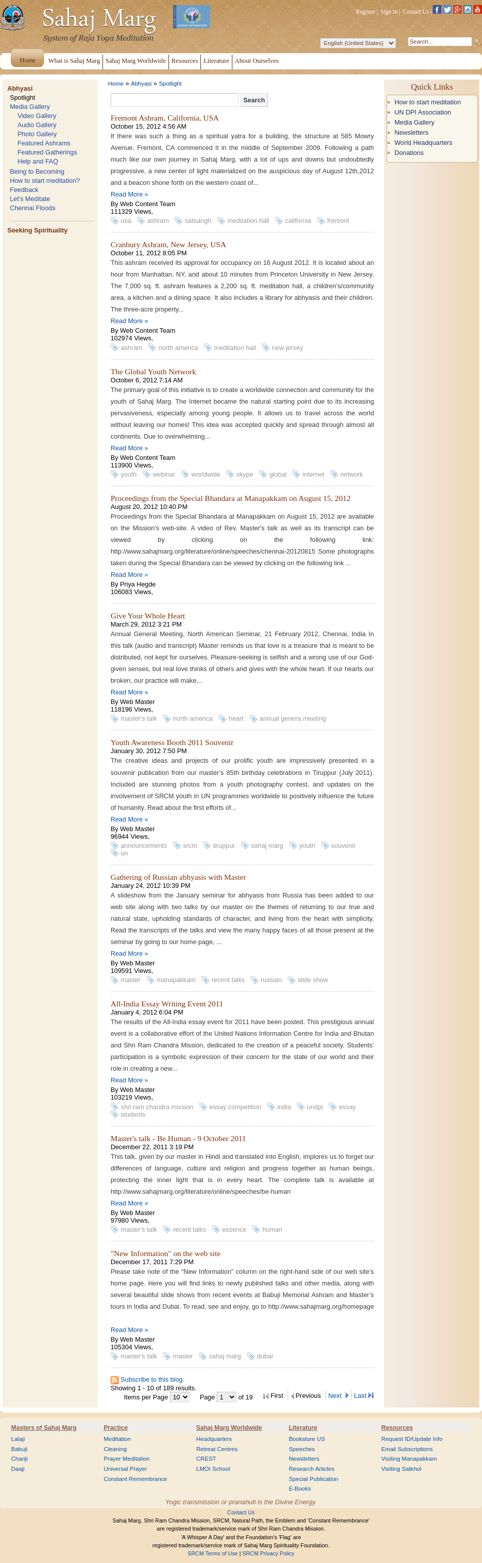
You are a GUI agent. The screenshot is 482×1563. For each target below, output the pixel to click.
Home (116, 84)
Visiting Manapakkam (409, 1459)
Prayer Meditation (127, 1459)
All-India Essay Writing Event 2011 (167, 1003)
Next (335, 1395)
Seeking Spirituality (37, 230)
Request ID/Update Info (412, 1439)
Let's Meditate (30, 199)
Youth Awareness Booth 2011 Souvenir (172, 742)
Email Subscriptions (407, 1449)
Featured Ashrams (44, 143)
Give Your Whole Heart (148, 615)
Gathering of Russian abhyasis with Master (178, 877)
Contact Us (416, 12)
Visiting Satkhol (402, 1469)
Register (365, 12)
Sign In (389, 12)
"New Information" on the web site (166, 1253)
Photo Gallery (37, 134)
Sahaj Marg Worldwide (229, 1427)
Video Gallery (36, 116)
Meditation (117, 1439)
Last (360, 1395)
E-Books (300, 1489)
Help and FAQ (37, 161)
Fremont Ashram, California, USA (165, 117)
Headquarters (214, 1439)
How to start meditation (427, 102)
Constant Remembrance (135, 1479)
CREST (206, 1459)
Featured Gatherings (47, 152)
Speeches (302, 1449)
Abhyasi (19, 88)
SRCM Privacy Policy (269, 1553)
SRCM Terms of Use (213, 1553)
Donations (409, 153)
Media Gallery (30, 106)
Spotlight (22, 97)
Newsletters (411, 132)
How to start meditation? (45, 180)
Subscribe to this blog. (153, 1379)
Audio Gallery (36, 125)
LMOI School (213, 1469)
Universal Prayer (125, 1469)
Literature (303, 1427)
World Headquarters (423, 142)
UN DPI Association (422, 112)
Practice (115, 1427)
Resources (397, 1427)
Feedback (24, 189)
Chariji (19, 1459)
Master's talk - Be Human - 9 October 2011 (178, 1138)
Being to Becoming (37, 171)
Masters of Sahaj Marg (44, 1427)
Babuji (19, 1449)
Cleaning (115, 1449)
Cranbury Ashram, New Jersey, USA (168, 244)
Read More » (129, 194)
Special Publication (313, 1479)
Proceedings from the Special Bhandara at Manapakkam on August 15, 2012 (231, 498)
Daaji (17, 1469)
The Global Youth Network (153, 371)
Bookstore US (307, 1439)
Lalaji (18, 1439)
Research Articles (311, 1469)
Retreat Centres (217, 1449)
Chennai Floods (32, 208)
